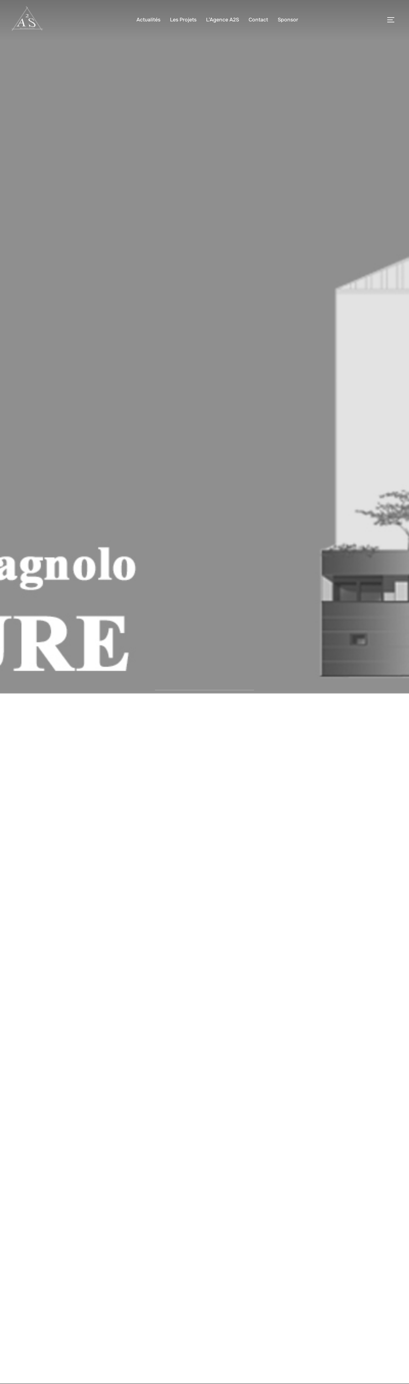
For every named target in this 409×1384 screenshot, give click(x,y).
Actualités (148, 19)
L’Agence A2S (222, 19)
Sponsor (288, 19)
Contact (258, 19)
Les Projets (183, 19)
